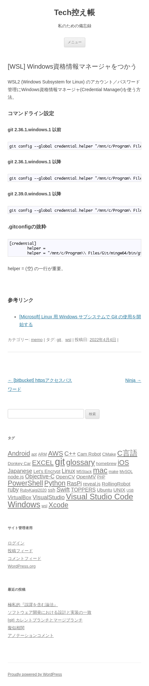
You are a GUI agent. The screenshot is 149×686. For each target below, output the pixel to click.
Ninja (133, 380)
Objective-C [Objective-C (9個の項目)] (39, 476)
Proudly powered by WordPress (35, 674)
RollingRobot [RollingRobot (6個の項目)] (116, 483)
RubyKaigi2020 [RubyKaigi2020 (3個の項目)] (33, 490)
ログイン (16, 543)
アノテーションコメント (31, 635)
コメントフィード (24, 558)
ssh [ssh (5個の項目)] (51, 490)
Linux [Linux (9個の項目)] (68, 471)
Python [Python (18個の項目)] (55, 483)
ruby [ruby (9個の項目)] (13, 489)
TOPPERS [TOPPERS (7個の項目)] (83, 490)
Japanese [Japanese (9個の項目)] (20, 471)
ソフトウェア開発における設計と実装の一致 (49, 612)
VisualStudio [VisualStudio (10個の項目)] (49, 497)
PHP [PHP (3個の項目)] (101, 477)
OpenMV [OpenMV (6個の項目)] (86, 476)
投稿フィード (20, 550)
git (59, 339)
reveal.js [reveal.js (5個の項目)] (91, 483)
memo (36, 339)
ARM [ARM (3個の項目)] (42, 454)
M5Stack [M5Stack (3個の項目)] (84, 471)
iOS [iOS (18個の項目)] (123, 462)
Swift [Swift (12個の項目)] (63, 489)
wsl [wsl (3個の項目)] (44, 506)
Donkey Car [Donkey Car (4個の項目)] (19, 463)
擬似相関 (16, 627)
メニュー (75, 42)
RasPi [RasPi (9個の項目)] (74, 483)
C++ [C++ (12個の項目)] (70, 453)
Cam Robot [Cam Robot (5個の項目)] (89, 454)
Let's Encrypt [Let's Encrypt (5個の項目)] (47, 471)
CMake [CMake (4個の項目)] (109, 454)
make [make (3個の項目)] (113, 471)
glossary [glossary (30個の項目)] (80, 462)
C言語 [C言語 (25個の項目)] (127, 453)
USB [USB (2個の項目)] (130, 490)
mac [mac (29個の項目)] (100, 470)
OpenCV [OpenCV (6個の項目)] (65, 476)
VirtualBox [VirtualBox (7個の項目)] (19, 497)
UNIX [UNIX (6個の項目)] (119, 490)
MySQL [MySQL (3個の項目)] (126, 471)
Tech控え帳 (74, 12)
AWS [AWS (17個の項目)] (55, 453)
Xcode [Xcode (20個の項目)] (59, 505)
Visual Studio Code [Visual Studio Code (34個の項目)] (99, 496)
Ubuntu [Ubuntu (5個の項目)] (104, 490)
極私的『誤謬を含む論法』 (33, 604)
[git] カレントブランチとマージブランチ (45, 620)
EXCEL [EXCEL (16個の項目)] (42, 462)
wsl (68, 339)
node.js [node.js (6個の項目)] (16, 476)
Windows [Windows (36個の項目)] (24, 504)
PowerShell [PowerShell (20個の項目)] (25, 483)
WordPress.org (21, 566)
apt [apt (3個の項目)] (34, 454)
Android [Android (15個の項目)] (19, 453)
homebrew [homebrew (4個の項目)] (106, 463)
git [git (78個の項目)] (60, 461)
